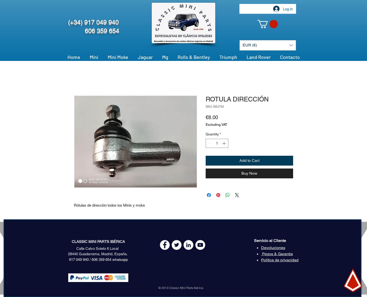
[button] (267, 24)
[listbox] (267, 45)
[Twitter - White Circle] (177, 245)
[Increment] (224, 143)
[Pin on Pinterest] (218, 195)
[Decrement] (209, 143)
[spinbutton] (217, 143)
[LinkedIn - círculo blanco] (188, 245)
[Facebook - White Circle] (165, 245)
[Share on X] (237, 195)
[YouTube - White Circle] (200, 245)
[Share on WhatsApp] (228, 195)
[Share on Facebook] (209, 195)
